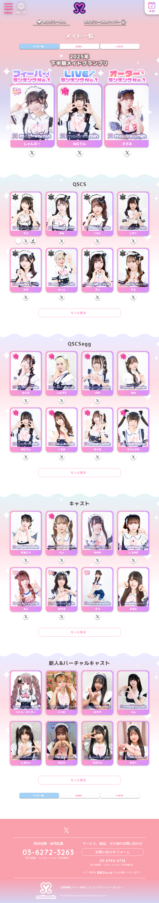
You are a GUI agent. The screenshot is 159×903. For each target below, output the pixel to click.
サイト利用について (83, 887)
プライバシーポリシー (110, 887)
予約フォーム (105, 872)
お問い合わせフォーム (112, 852)
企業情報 (65, 887)
